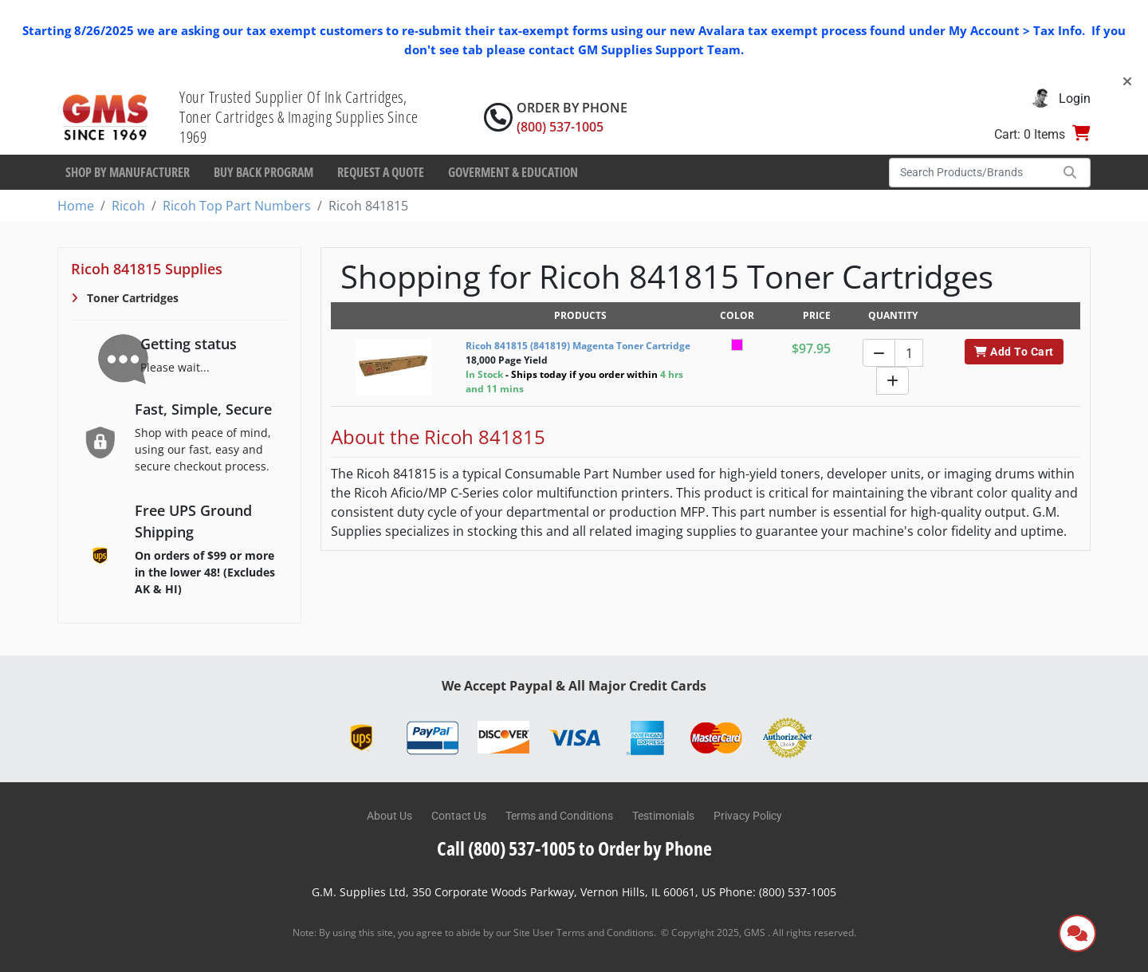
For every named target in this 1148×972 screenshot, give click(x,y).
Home (75, 205)
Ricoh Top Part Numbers (237, 205)
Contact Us (458, 815)
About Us (389, 815)
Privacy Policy (748, 815)
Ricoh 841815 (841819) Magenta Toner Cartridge (578, 345)
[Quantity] (908, 353)
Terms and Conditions (559, 815)
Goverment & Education (513, 172)
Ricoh (128, 205)
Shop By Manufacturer (127, 172)
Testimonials (663, 815)
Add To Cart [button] (1013, 351)
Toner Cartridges (131, 297)
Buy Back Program (263, 172)
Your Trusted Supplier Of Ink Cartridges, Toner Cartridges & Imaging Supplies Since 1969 (299, 117)
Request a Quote (380, 172)
